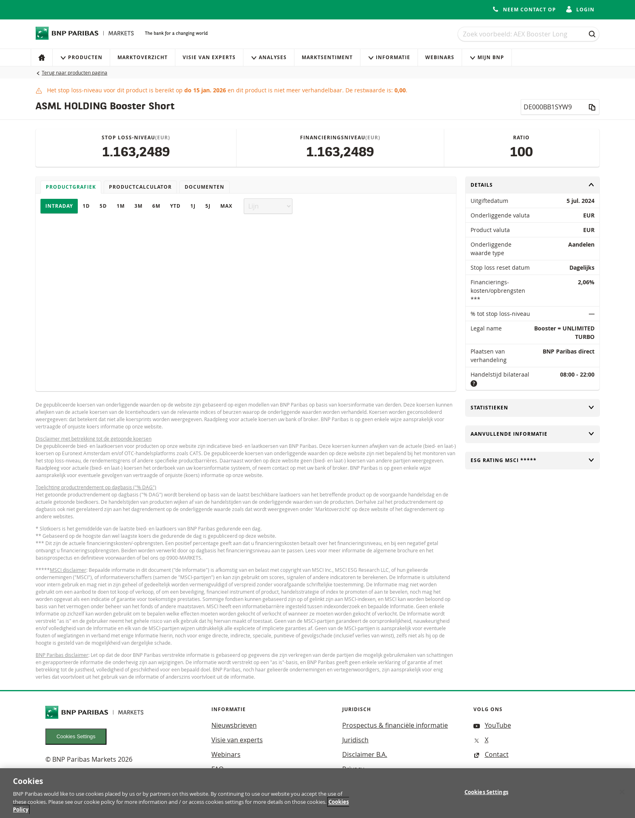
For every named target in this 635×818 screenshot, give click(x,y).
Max (226, 205)
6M (156, 205)
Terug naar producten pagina (74, 72)
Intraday (59, 205)
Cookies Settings (76, 736)
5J (208, 205)
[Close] (622, 795)
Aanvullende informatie (533, 433)
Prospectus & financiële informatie (395, 725)
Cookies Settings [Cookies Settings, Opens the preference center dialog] (486, 795)
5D (103, 205)
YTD (175, 205)
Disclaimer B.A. (364, 754)
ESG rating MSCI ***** (533, 460)
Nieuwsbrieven (234, 725)
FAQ (217, 769)
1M (121, 205)
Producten (81, 57)
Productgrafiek (71, 186)
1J (193, 205)
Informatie (389, 57)
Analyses (269, 57)
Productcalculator (140, 186)
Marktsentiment (327, 57)
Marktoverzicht (142, 57)
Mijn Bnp (486, 57)
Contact (491, 754)
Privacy (353, 769)
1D (86, 205)
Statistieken (533, 407)
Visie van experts (209, 57)
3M (138, 205)
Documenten (204, 186)
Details (533, 184)
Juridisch (355, 739)
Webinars (439, 57)
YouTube (492, 725)
